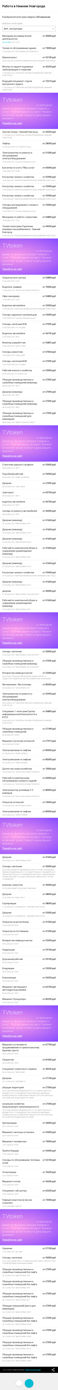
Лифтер (6, 143)
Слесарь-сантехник (12, 866)
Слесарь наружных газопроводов (19, 314)
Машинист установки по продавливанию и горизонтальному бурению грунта (20, 1047)
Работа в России (33, 1370)
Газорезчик (8, 1059)
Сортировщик (9, 903)
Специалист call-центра (14, 1190)
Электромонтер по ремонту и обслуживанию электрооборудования (17, 155)
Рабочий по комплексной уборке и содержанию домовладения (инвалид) (19, 551)
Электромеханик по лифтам (16, 750)
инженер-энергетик (12, 885)
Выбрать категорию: (12, 23)
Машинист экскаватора (14, 1141)
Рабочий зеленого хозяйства (17, 370)
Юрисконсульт (9, 57)
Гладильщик (8, 949)
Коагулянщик (9, 977)
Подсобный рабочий (12, 474)
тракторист (8, 492)
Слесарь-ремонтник (12, 352)
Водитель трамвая (11, 287)
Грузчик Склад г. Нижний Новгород (20, 132)
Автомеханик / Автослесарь (16, 684)
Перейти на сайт (12, 123)
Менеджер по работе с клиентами (19, 217)
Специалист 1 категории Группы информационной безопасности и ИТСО (19, 714)
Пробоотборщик (10, 1150)
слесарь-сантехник (12, 651)
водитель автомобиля (13, 501)
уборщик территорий (13, 1087)
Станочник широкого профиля (17, 464)
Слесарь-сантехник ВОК (14, 324)
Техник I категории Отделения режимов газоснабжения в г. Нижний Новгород (21, 229)
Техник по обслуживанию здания (19, 48)
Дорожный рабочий (12, 959)
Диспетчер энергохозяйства (17, 769)
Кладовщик (8, 968)
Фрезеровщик (9, 1123)
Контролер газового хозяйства (18, 177)
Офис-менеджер (10, 296)
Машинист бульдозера (14, 999)
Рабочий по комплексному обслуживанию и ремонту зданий (19, 779)
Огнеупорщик (9, 1172)
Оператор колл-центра (14, 277)
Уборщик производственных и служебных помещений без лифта (19, 1271)
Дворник (6, 483)
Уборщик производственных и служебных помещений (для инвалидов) (17, 416)
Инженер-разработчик (14, 342)
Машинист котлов (11, 1181)
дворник (6, 591)
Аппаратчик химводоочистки (17, 673)
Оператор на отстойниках (15, 931)
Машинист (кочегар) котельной (18, 741)
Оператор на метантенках (15, 922)
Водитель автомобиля (13, 305)
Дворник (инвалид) (12, 392)
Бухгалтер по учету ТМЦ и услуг (18, 167)
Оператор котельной (13, 802)
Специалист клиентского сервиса (19, 1069)
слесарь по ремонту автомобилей (19, 511)
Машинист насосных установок (18, 1132)
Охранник (7, 1248)
